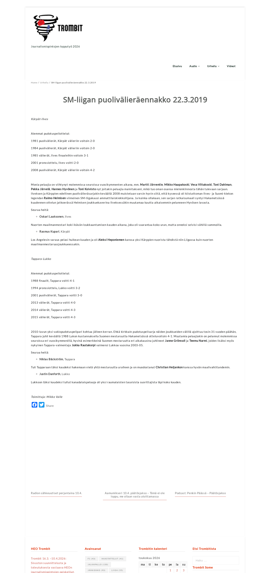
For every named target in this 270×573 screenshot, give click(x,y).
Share (50, 378)
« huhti (143, 514)
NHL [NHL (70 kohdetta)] (93, 488)
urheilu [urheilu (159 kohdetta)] (112, 488)
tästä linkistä (66, 523)
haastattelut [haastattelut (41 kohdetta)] (113, 470)
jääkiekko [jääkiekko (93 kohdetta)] (97, 482)
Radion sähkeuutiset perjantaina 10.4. (56, 404)
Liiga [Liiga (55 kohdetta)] (117, 482)
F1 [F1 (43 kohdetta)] (92, 470)
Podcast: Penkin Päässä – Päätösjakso (200, 404)
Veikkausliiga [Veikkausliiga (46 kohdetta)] (99, 494)
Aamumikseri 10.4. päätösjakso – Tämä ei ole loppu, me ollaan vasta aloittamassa (135, 406)
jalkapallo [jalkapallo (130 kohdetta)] (98, 476)
